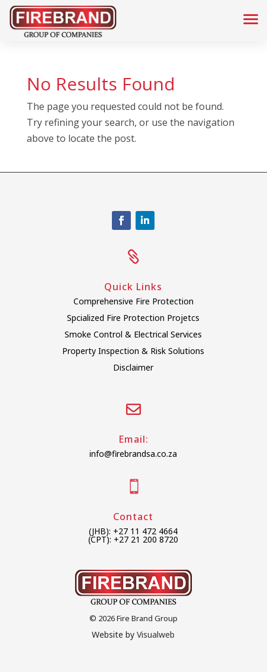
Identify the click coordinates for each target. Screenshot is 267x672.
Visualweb (156, 634)
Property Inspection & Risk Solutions (133, 350)
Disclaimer (133, 367)
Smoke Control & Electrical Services (133, 334)
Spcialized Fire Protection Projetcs (133, 317)
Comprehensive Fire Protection (133, 301)
